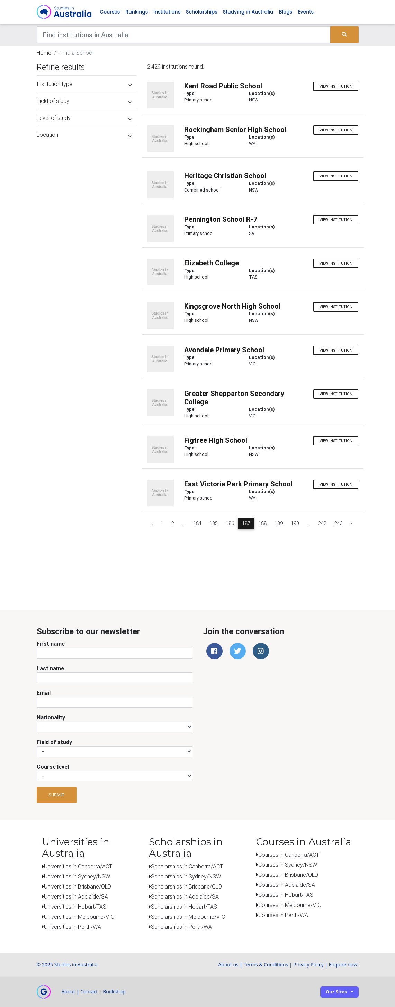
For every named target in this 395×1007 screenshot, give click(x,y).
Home (44, 52)
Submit (56, 795)
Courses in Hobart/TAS (285, 894)
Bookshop (114, 991)
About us (228, 964)
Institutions (166, 11)
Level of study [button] (84, 117)
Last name (50, 668)
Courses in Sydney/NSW (287, 864)
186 (230, 523)
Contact (89, 991)
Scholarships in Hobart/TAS (184, 906)
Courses (110, 11)
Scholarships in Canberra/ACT (187, 866)
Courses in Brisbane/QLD (288, 874)
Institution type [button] (84, 83)
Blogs (285, 11)
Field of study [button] (84, 100)
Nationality (51, 717)
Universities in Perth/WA (72, 926)
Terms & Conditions (266, 964)
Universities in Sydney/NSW (77, 876)
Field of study (54, 742)
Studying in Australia (248, 11)
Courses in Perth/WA (283, 914)
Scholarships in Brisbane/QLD (186, 886)
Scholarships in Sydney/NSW (186, 876)
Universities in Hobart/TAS (75, 906)
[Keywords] (184, 34)
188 (262, 523)
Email (44, 692)
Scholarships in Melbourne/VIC (188, 916)
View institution (336, 86)
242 (322, 523)
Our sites (336, 992)
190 (295, 523)
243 (338, 523)
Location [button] (84, 134)
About (68, 991)
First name (51, 643)
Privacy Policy (308, 964)
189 (279, 523)
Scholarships (201, 11)
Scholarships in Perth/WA (181, 926)
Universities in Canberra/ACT (78, 866)
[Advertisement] (85, 546)
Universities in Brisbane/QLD (77, 886)
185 (213, 523)
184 (197, 523)
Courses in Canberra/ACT (288, 854)
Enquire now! (344, 964)
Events (306, 11)
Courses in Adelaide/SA (286, 884)
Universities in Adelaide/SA (76, 896)
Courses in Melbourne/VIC (289, 904)
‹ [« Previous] (152, 523)
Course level (53, 766)
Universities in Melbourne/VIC (79, 916)
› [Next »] (351, 523)
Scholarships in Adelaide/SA (185, 896)
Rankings (136, 11)
